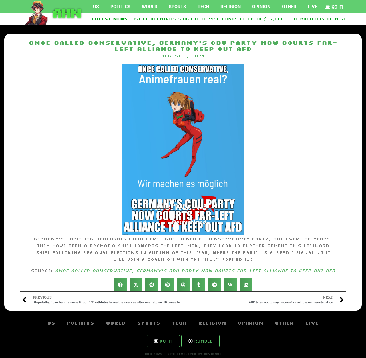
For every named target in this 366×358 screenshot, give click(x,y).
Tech (203, 6)
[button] (120, 284)
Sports (177, 6)
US (96, 6)
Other (289, 6)
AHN (65, 12)
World (149, 6)
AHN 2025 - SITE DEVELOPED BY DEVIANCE (183, 353)
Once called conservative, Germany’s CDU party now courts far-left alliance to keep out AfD (195, 270)
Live (312, 6)
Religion (230, 6)
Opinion (261, 6)
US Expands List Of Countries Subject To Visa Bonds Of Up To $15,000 (193, 18)
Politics (120, 6)
